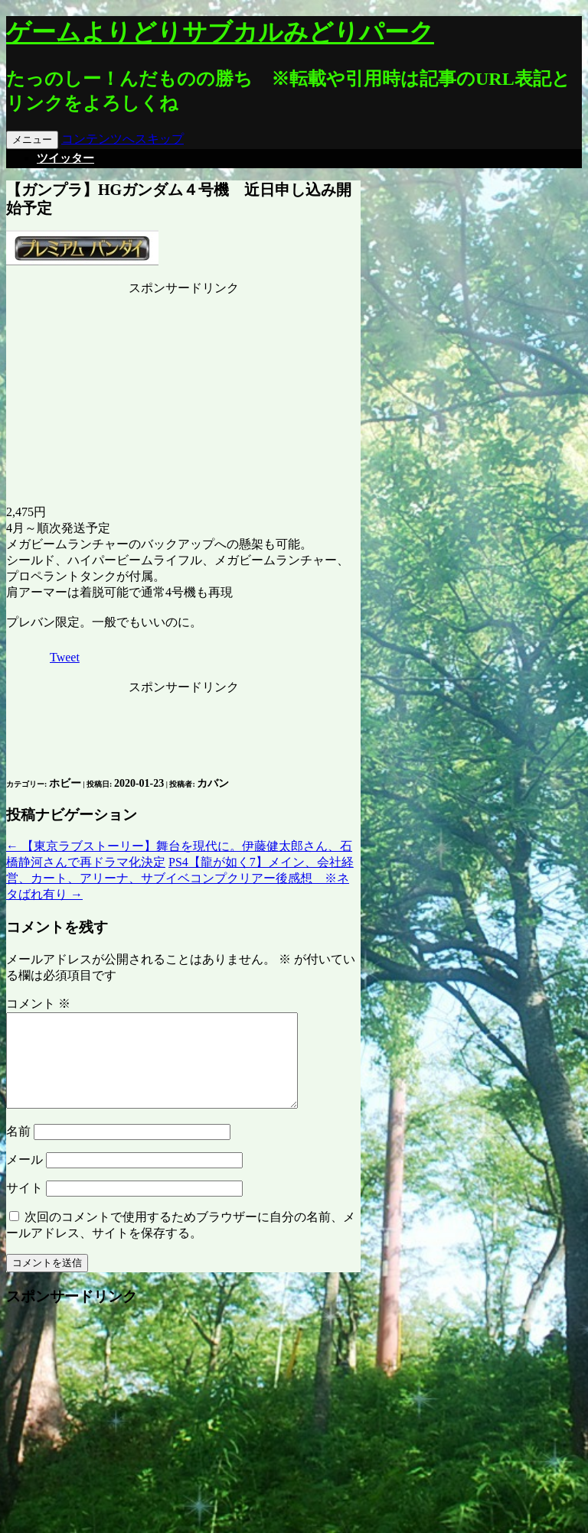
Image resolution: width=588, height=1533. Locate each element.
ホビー (65, 783)
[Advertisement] (184, 392)
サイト (24, 1206)
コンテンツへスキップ (122, 138)
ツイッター (65, 158)
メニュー (32, 139)
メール (24, 1177)
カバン (213, 783)
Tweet (65, 657)
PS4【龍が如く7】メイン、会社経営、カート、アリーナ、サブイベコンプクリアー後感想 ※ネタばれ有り (180, 878)
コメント (38, 1003)
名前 (18, 1149)
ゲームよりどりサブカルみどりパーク (220, 32)
